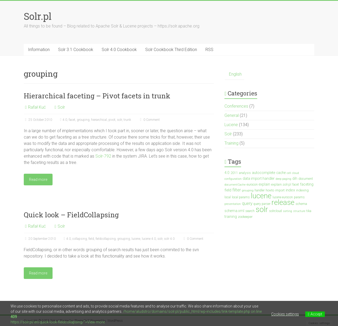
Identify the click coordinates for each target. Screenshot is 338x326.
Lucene (231, 124)
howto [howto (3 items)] (270, 190)
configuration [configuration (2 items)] (233, 179)
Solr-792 (103, 156)
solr (119, 120)
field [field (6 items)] (227, 190)
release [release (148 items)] (282, 202)
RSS (209, 49)
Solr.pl (37, 16)
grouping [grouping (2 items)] (247, 190)
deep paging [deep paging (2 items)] (283, 179)
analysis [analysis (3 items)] (245, 173)
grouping (83, 120)
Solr (61, 107)
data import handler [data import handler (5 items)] (259, 178)
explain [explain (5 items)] (264, 184)
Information (39, 49)
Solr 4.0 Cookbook (119, 49)
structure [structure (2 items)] (299, 211)
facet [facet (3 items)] (295, 184)
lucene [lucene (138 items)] (261, 195)
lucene (136, 239)
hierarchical (99, 120)
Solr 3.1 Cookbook (75, 49)
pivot (112, 120)
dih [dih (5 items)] (294, 178)
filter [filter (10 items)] (236, 189)
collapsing (79, 239)
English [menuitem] (235, 74)
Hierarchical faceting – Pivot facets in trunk (97, 95)
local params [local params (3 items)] (241, 197)
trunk (127, 120)
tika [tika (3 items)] (308, 211)
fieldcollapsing (106, 239)
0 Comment (149, 120)
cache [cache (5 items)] (281, 173)
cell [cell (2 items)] (289, 173)
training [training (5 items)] (230, 216)
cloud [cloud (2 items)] (295, 173)
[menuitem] (234, 74)
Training (231, 143)
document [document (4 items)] (305, 179)
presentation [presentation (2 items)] (232, 204)
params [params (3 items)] (299, 197)
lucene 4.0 (149, 239)
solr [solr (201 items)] (262, 209)
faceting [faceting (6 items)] (306, 184)
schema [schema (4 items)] (301, 204)
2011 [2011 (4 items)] (234, 173)
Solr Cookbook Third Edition (171, 49)
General (231, 115)
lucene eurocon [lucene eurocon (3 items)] (283, 197)
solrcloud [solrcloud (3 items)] (275, 211)
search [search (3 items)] (250, 211)
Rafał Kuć (37, 107)
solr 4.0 (169, 239)
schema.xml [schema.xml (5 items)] (234, 211)
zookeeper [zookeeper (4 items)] (245, 217)
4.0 (65, 120)
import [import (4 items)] (280, 190)
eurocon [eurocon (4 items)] (252, 184)
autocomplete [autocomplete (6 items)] (263, 173)
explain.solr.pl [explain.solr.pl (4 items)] (281, 184)
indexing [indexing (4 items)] (302, 190)
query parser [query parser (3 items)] (261, 204)
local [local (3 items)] (227, 197)
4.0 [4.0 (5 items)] (226, 173)
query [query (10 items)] (247, 203)
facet (72, 120)
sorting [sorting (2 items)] (287, 211)
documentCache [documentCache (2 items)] (235, 184)
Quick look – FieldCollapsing (71, 214)
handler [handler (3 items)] (260, 190)
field (91, 239)
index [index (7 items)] (290, 190)
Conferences (236, 106)
